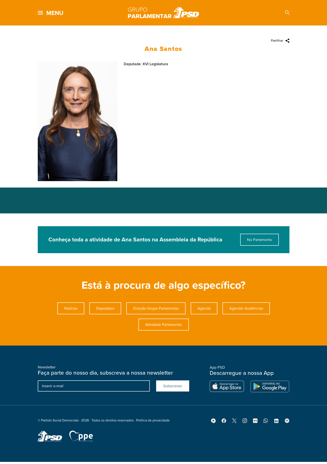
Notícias (70, 309)
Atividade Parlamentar (163, 326)
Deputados (105, 309)
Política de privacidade (153, 422)
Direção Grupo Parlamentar (156, 309)
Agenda (204, 309)
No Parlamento (259, 241)
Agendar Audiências (246, 309)
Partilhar (277, 40)
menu (54, 13)
